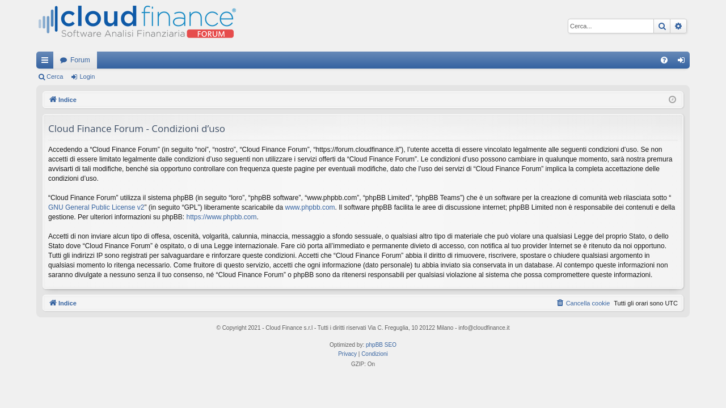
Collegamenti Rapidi (47, 62)
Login (87, 76)
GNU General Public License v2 (96, 207)
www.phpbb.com (310, 207)
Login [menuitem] (684, 62)
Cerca (55, 76)
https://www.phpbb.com (221, 217)
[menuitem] (664, 60)
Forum (80, 60)
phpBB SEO (381, 345)
